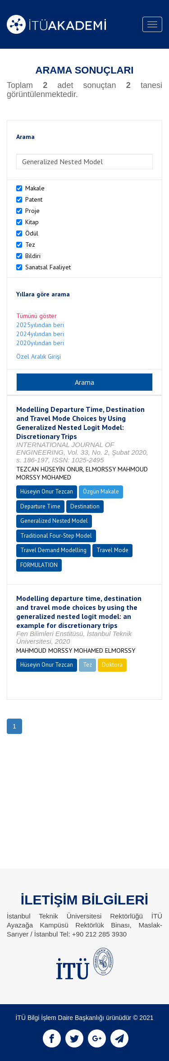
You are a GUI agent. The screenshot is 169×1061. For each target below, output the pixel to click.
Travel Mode (112, 550)
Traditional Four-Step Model (56, 536)
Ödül (31, 233)
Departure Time (40, 506)
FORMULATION (39, 565)
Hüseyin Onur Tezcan (46, 491)
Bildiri (33, 256)
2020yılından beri (40, 343)
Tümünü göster (36, 316)
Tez (30, 244)
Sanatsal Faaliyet (48, 267)
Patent (33, 199)
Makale (35, 188)
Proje (32, 211)
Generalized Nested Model (54, 521)
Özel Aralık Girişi (38, 356)
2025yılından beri (40, 325)
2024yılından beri (40, 334)
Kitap (32, 222)
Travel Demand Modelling (53, 550)
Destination (85, 506)
